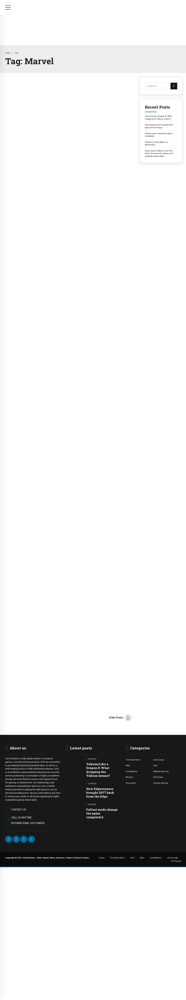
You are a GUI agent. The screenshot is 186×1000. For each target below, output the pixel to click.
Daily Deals (158, 777)
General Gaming (160, 783)
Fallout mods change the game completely (159, 134)
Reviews (129, 777)
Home (22, 27)
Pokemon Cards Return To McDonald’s (156, 143)
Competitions (114, 27)
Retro (90, 27)
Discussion (131, 783)
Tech (73, 27)
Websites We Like (161, 771)
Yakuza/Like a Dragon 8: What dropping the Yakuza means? (158, 117)
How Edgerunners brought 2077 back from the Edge (159, 126)
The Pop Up (169, 27)
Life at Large (142, 27)
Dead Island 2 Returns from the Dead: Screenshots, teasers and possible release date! (159, 153)
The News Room (47, 27)
